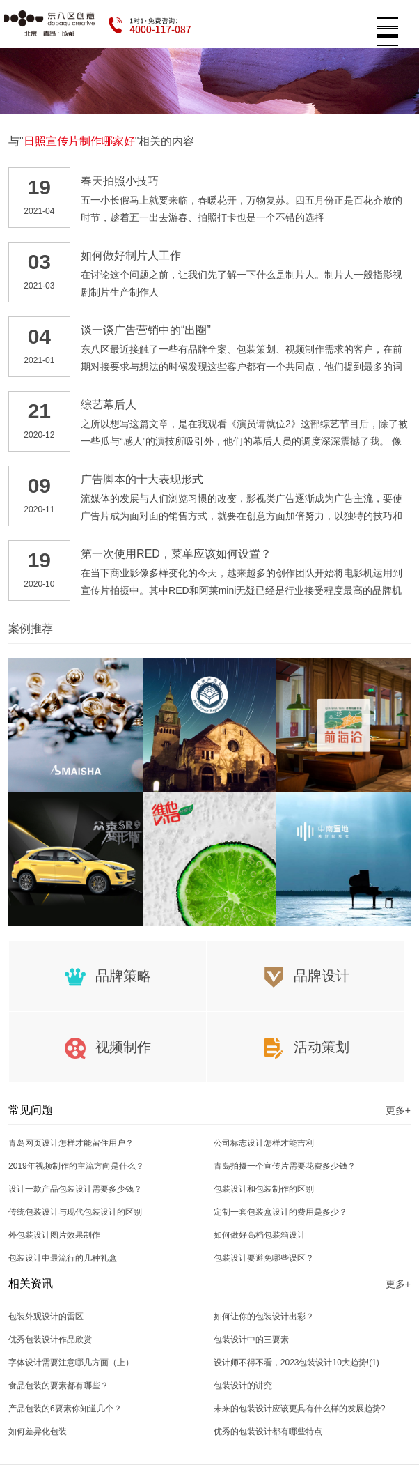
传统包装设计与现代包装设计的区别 (75, 1212)
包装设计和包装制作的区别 (264, 1189)
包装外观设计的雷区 (46, 1316)
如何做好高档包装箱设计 (260, 1235)
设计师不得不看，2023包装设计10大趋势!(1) (296, 1362)
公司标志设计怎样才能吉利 (264, 1143)
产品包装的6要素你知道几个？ (65, 1408)
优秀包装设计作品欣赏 (50, 1339)
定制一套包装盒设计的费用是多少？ (280, 1212)
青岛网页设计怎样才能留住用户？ (71, 1143)
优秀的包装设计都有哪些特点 (268, 1431)
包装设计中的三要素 (251, 1339)
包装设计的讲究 (243, 1385)
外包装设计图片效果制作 (54, 1235)
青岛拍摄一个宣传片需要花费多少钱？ (285, 1166)
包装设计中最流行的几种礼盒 (62, 1258)
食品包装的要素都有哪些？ (58, 1385)
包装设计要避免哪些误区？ (264, 1258)
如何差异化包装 (37, 1431)
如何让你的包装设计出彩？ (264, 1316)
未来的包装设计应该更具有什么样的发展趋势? (300, 1408)
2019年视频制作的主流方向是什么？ (76, 1166)
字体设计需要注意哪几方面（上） (71, 1362)
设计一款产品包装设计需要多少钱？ (75, 1189)
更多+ (398, 1110)
